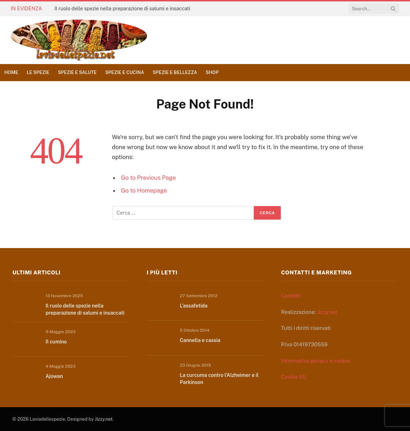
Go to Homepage (144, 190)
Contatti (291, 296)
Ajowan (54, 376)
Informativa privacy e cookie (315, 361)
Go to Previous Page (148, 177)
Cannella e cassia (200, 340)
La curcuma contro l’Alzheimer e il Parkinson (219, 378)
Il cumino (56, 342)
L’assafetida (193, 306)
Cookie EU (293, 377)
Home (11, 72)
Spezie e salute (77, 72)
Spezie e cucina (124, 72)
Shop (212, 72)
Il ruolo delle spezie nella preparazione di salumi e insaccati (122, 8)
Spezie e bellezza (175, 72)
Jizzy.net (327, 312)
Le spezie (38, 72)
